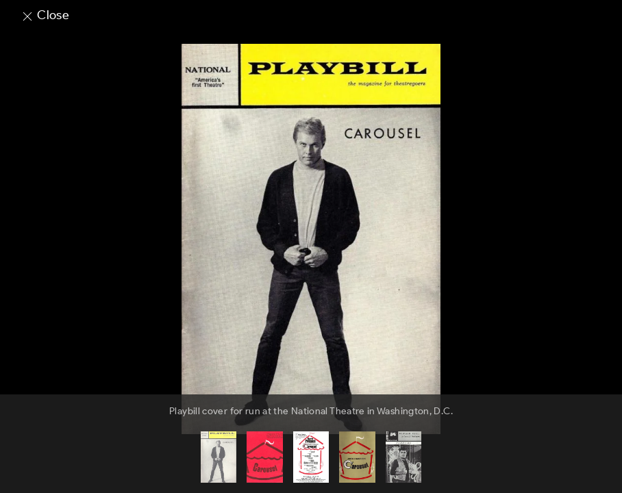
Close (45, 15)
